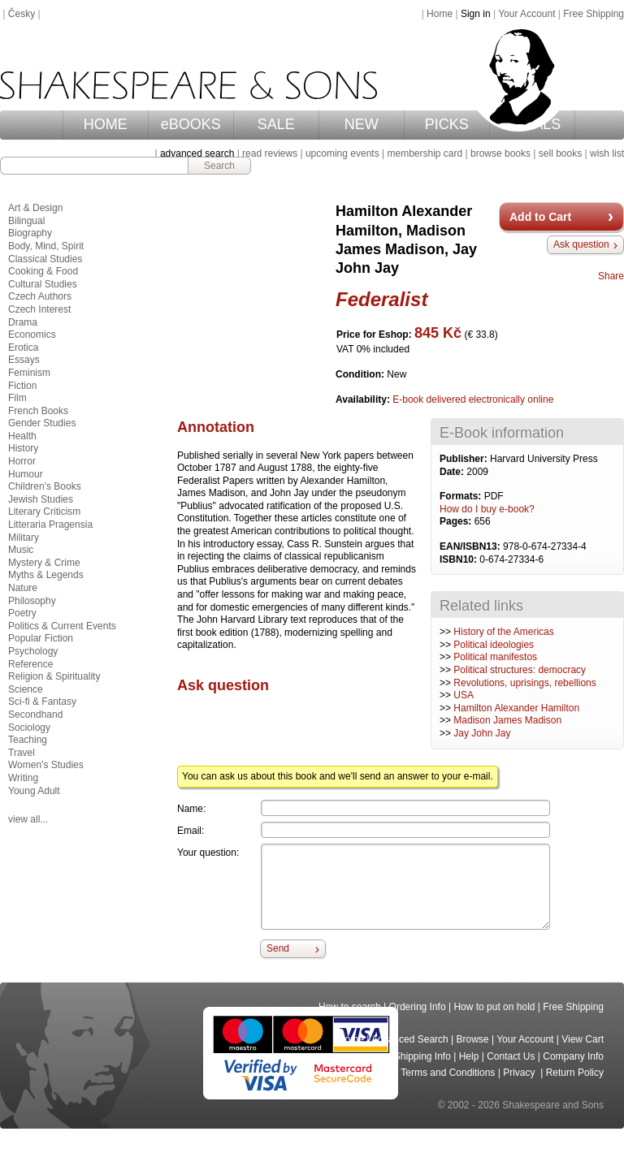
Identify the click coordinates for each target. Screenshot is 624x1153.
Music (20, 549)
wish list (607, 153)
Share (611, 276)
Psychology (33, 651)
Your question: (208, 852)
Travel (21, 752)
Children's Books (44, 486)
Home (440, 13)
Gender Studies (42, 423)
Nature (22, 588)
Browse (473, 1039)
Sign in (476, 13)
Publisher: (465, 458)
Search (219, 165)
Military (23, 537)
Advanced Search (409, 1039)
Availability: (364, 399)
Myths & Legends (46, 575)
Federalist (381, 299)
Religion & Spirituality (54, 676)
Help (469, 1056)
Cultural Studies (42, 284)
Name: (191, 808)
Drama (22, 322)
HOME (106, 124)
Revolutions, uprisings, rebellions (524, 683)
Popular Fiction (40, 638)
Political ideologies (493, 644)
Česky (21, 13)
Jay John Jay (481, 733)
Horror (22, 461)
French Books (38, 411)
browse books (500, 153)
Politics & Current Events (62, 626)
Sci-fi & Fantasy (42, 701)
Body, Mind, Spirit (46, 246)
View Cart (582, 1039)
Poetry (22, 613)
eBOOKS (191, 124)
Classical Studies (45, 259)
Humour (25, 474)
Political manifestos (495, 657)
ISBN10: (459, 559)
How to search (349, 1007)
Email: (190, 830)
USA (463, 695)
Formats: (462, 496)
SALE (276, 124)
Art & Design (35, 208)
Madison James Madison (507, 720)
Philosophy (32, 601)
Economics (32, 334)
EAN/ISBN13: (471, 546)
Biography (30, 233)
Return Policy (575, 1072)
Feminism (29, 372)
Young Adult (34, 791)
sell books (560, 153)
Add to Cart (540, 216)
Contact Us (511, 1056)
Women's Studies (46, 765)
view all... (28, 819)
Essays (24, 359)
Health (22, 436)
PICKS (447, 124)
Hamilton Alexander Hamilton (516, 708)
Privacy (520, 1072)
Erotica (23, 347)
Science (25, 689)
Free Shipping (593, 13)
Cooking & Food (43, 271)
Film (17, 398)
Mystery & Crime (44, 562)
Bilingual (26, 221)
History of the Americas (503, 631)
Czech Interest (39, 309)
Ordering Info (417, 1007)
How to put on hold (494, 1007)
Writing (23, 778)
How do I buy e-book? (487, 509)
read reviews (269, 153)
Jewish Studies (40, 499)
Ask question (581, 244)
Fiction (22, 385)
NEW (361, 124)
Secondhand (35, 714)
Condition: (361, 374)
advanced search (197, 153)
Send (277, 948)
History (23, 448)
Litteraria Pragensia (50, 524)
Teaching (27, 739)
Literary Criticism (44, 511)
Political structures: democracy (519, 670)
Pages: (457, 521)
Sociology (29, 727)
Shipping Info (422, 1056)
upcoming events (342, 153)
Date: (453, 471)
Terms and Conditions (448, 1072)
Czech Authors (40, 296)
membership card (424, 153)
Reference (30, 664)
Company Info (573, 1056)
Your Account (526, 13)
